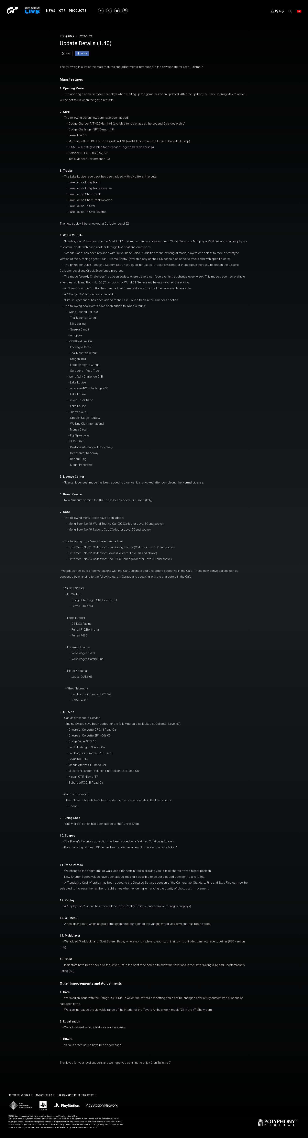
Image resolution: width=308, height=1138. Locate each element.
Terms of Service (21, 1095)
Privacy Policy (48, 1095)
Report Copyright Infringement (84, 1095)
